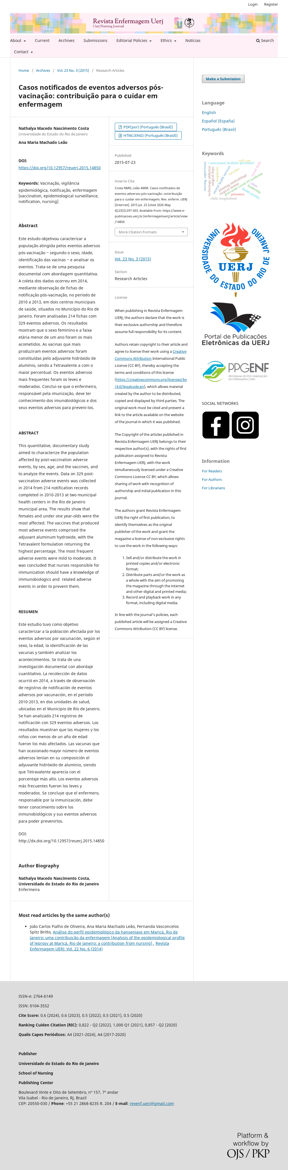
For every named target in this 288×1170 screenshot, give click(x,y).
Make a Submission (223, 78)
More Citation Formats (138, 232)
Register (271, 4)
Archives (66, 40)
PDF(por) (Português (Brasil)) (148, 126)
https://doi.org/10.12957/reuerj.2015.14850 (60, 167)
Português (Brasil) (219, 129)
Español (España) (218, 121)
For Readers (212, 471)
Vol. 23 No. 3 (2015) (73, 70)
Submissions (95, 40)
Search (265, 40)
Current (42, 40)
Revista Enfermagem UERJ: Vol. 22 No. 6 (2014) (99, 946)
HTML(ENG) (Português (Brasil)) (150, 135)
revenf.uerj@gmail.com (152, 1103)
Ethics (167, 40)
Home (24, 70)
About (16, 40)
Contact (22, 51)
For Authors (212, 479)
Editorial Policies (132, 40)
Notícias (193, 40)
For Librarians (213, 487)
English (209, 112)
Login (253, 4)
